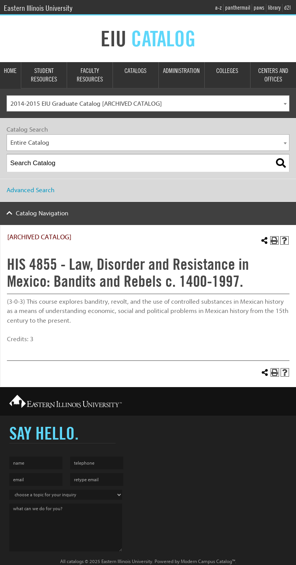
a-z (218, 7)
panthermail (237, 7)
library (274, 7)
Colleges (227, 70)
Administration (181, 70)
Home (10, 70)
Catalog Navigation (42, 213)
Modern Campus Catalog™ (208, 561)
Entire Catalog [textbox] (29, 142)
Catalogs (135, 70)
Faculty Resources (90, 75)
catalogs (75, 561)
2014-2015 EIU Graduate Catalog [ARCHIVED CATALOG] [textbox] (86, 103)
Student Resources (44, 75)
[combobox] (148, 103)
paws (259, 7)
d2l (287, 7)
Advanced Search (30, 190)
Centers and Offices (273, 75)
